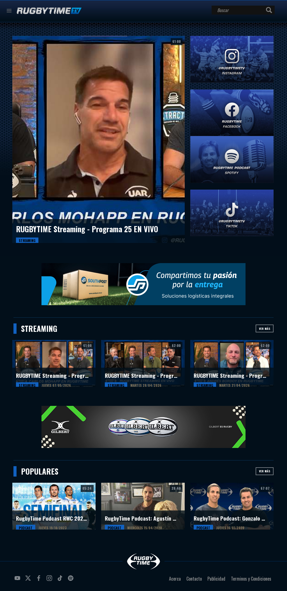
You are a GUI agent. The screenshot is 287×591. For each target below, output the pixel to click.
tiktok (60, 580)
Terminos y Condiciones (251, 578)
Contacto (194, 578)
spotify (71, 580)
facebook (39, 580)
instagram (50, 580)
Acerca (175, 578)
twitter (29, 580)
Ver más (264, 328)
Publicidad (216, 578)
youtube (18, 580)
